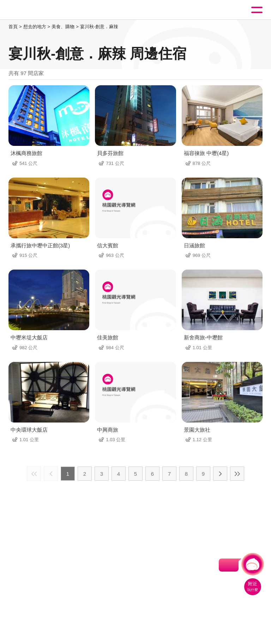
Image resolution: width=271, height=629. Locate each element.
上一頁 (51, 474)
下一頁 (220, 474)
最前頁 (34, 474)
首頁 (13, 26)
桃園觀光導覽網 (35, 10)
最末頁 (237, 474)
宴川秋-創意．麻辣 (99, 26)
